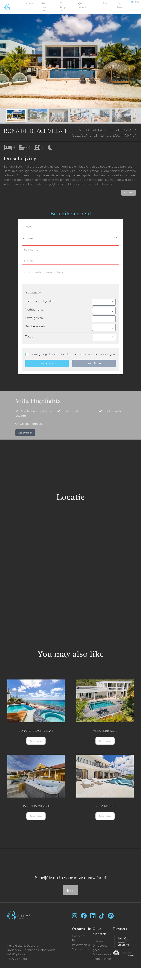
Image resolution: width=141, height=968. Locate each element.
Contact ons (80, 949)
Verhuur (98, 941)
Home (29, 3)
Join (71, 890)
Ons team (120, 5)
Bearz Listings (102, 958)
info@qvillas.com (18, 954)
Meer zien (36, 741)
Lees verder (128, 192)
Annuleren (94, 363)
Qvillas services (103, 954)
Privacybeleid (81, 944)
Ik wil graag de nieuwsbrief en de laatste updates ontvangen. (73, 354)
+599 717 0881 (17, 958)
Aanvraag (47, 363)
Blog (105, 3)
